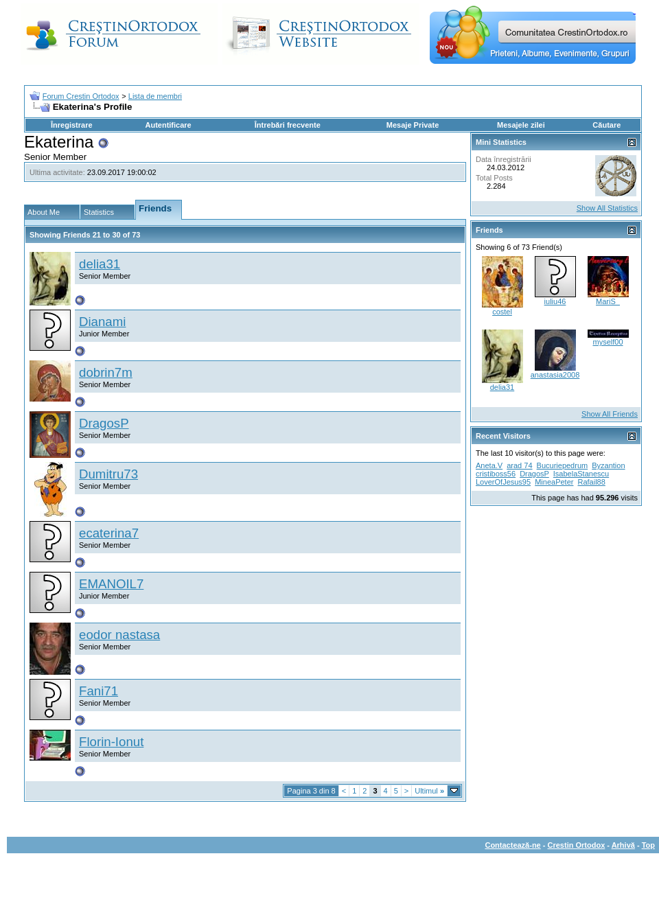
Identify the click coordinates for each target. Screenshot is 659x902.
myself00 (607, 342)
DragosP (104, 423)
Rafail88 (591, 482)
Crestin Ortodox (576, 845)
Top (648, 845)
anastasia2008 (555, 375)
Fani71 (98, 691)
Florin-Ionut (111, 742)
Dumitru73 (108, 474)
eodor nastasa (119, 634)
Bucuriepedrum (562, 465)
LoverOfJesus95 (503, 482)
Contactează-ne (512, 845)
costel (502, 312)
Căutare (606, 125)
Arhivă (623, 845)
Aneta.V (489, 465)
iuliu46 (555, 301)
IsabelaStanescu (581, 474)
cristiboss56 (496, 474)
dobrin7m (105, 372)
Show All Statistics (607, 208)
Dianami (102, 321)
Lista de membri (155, 96)
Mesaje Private (412, 125)
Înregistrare (72, 125)
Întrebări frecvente (288, 125)
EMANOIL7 (111, 584)
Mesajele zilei (521, 125)
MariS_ (608, 301)
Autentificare (168, 125)
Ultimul (429, 791)
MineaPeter (554, 482)
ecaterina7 (109, 533)
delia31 (99, 264)
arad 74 (519, 465)
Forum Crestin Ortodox (81, 96)
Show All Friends (609, 414)
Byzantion (608, 465)
